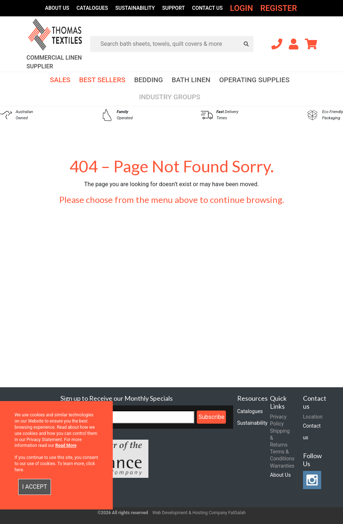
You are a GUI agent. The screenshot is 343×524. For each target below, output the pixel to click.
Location (313, 417)
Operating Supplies (254, 80)
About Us (57, 8)
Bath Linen (191, 80)
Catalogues (92, 8)
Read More (65, 445)
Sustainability (135, 8)
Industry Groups (169, 97)
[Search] (175, 44)
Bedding (148, 80)
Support (173, 8)
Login (241, 8)
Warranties (282, 466)
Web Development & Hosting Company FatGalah (199, 512)
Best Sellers (102, 80)
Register (278, 8)
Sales (60, 80)
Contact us (207, 8)
